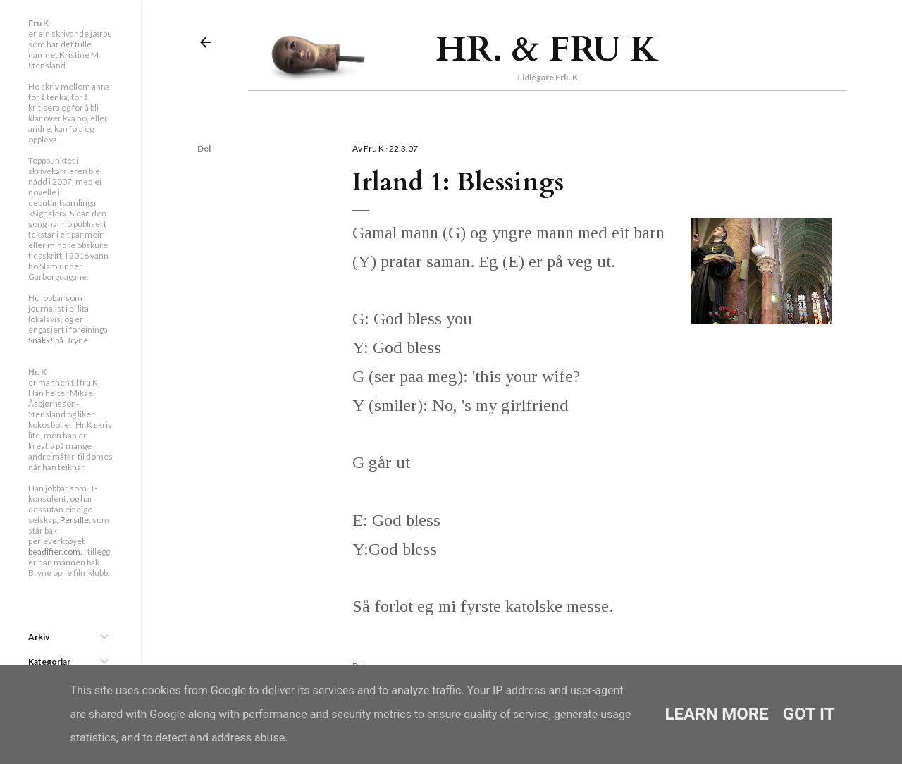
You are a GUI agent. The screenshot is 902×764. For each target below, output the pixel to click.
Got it (809, 714)
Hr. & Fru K (547, 49)
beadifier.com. (55, 551)
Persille (74, 520)
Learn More (716, 714)
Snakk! (41, 340)
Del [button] (204, 148)
